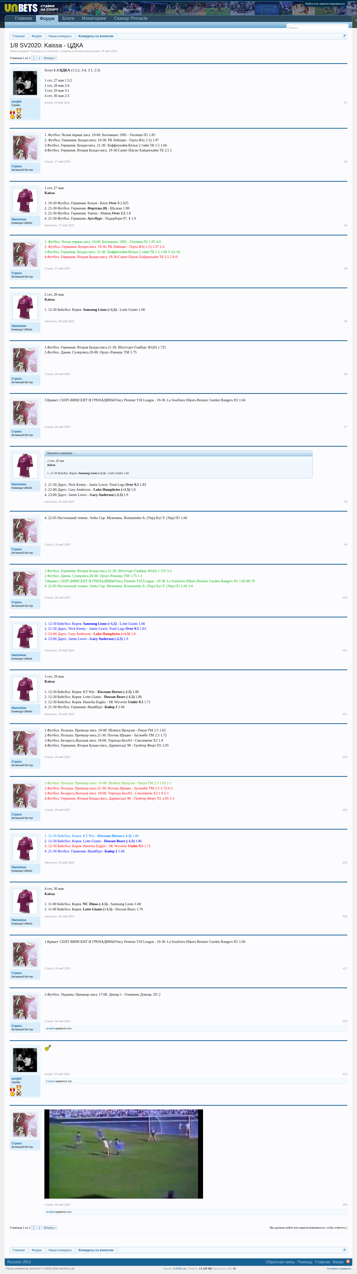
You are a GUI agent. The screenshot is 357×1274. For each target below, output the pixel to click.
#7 (345, 426)
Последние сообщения (55, 25)
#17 (345, 968)
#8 (345, 501)
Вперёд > (50, 58)
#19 (345, 1073)
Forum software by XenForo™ (40, 1268)
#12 (345, 714)
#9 (345, 544)
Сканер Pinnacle (131, 18)
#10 (345, 597)
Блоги (68, 18)
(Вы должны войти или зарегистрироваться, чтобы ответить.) (308, 1227)
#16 (345, 916)
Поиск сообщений (21, 25)
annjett (95, 51)
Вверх (338, 1262)
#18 (345, 1021)
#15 (345, 862)
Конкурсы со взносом (44, 51)
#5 (345, 321)
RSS (348, 1261)
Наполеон (50, 225)
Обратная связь (280, 1262)
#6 (345, 374)
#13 (345, 756)
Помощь (305, 1262)
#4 (345, 268)
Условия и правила (339, 1268)
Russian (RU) (19, 1262)
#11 (345, 650)
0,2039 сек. (180, 1268)
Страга (48, 161)
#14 (345, 809)
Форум (47, 18)
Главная (23, 18)
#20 (345, 1204)
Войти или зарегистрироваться (325, 3)
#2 (345, 161)
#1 (345, 102)
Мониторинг (94, 18)
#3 (345, 225)
